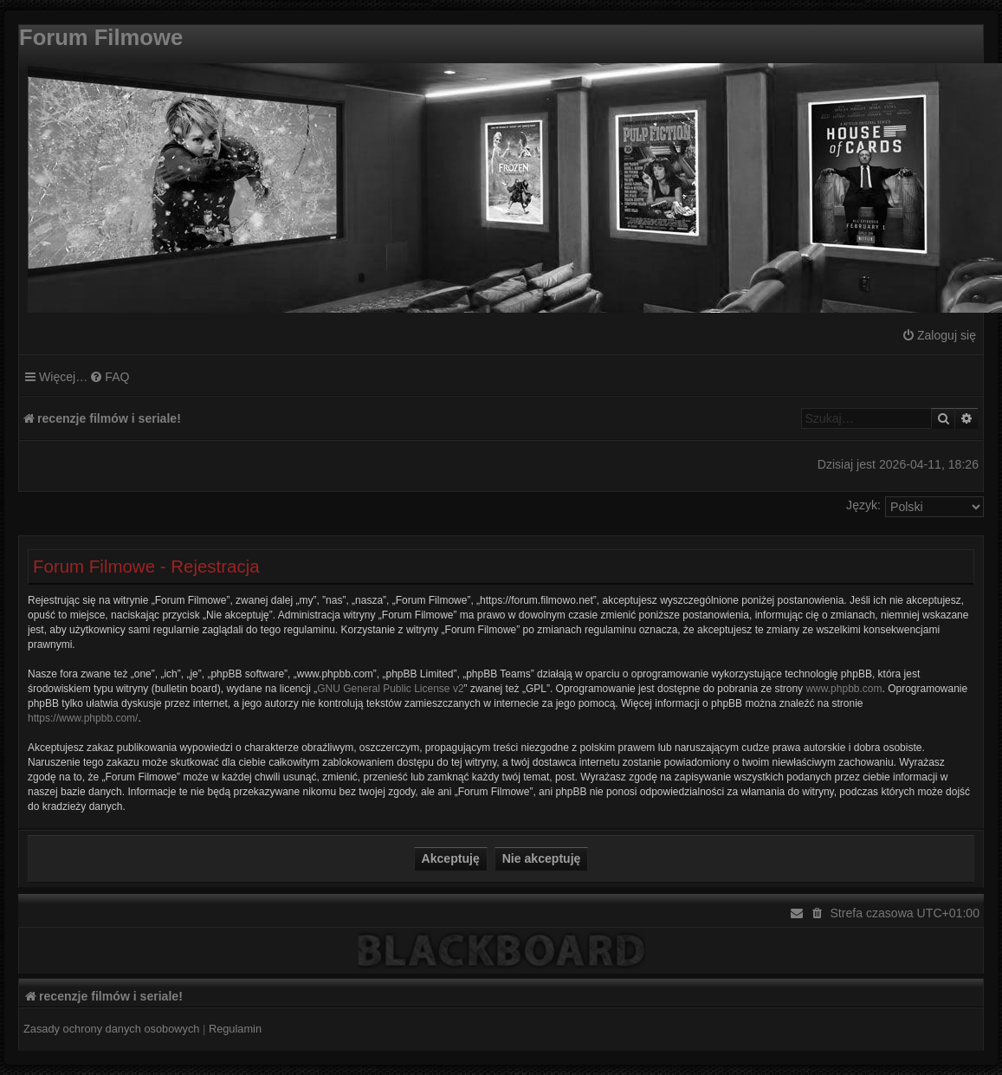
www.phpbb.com (843, 689)
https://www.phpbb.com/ (83, 718)
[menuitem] (939, 335)
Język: (863, 505)
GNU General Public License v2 (390, 689)
